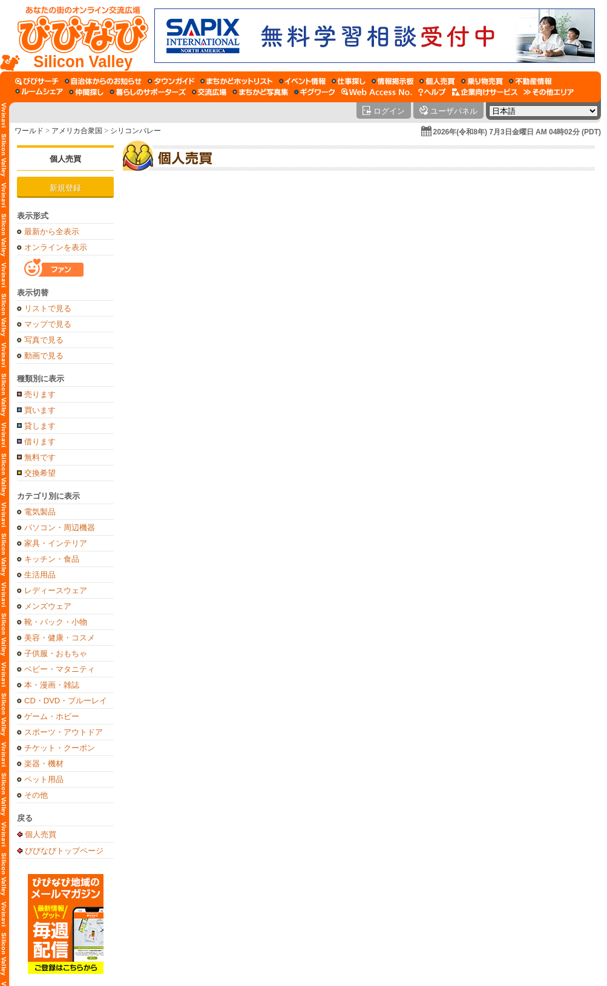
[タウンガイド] (171, 81)
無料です (40, 457)
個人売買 (65, 158)
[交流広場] (209, 92)
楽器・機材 (44, 763)
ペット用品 (44, 779)
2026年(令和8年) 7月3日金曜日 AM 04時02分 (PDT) (517, 132)
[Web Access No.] (376, 92)
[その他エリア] (548, 92)
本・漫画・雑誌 (51, 685)
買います (40, 410)
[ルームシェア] (39, 92)
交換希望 (40, 473)
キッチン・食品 (51, 559)
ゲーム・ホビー (51, 716)
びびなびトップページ (64, 850)
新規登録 (65, 187)
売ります (40, 394)
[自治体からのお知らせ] (103, 81)
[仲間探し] (86, 92)
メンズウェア (47, 606)
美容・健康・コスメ (59, 638)
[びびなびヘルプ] (432, 92)
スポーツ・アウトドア (63, 732)
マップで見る (47, 324)
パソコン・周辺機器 (59, 527)
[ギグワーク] (314, 92)
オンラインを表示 (55, 247)
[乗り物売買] (482, 81)
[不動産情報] (530, 81)
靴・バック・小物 (55, 622)
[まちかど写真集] (260, 92)
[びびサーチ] (37, 81)
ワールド (29, 131)
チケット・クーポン (59, 748)
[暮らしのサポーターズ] (148, 92)
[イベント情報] (302, 81)
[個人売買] (437, 81)
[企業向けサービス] (484, 92)
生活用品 (40, 575)
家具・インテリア (55, 543)
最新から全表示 (51, 231)
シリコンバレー (135, 131)
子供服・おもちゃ (55, 653)
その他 (36, 795)
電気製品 (40, 512)
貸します (40, 426)
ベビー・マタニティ (59, 669)
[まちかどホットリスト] (236, 81)
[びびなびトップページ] (77, 35)
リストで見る (47, 308)
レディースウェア (55, 590)
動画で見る (44, 356)
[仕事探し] (349, 81)
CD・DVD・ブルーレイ (65, 701)
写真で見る (44, 340)
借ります (40, 441)
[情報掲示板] (392, 81)
